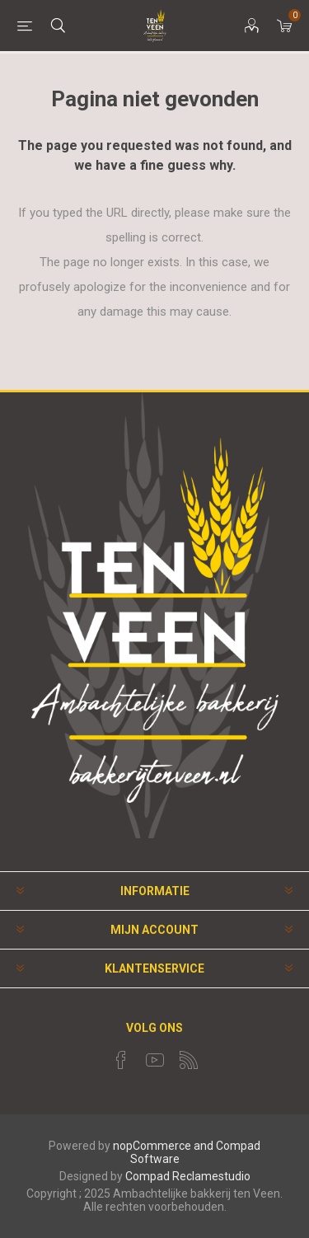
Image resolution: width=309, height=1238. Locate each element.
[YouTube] (155, 1060)
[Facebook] (121, 1060)
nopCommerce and (163, 1145)
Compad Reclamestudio (187, 1176)
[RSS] (189, 1060)
